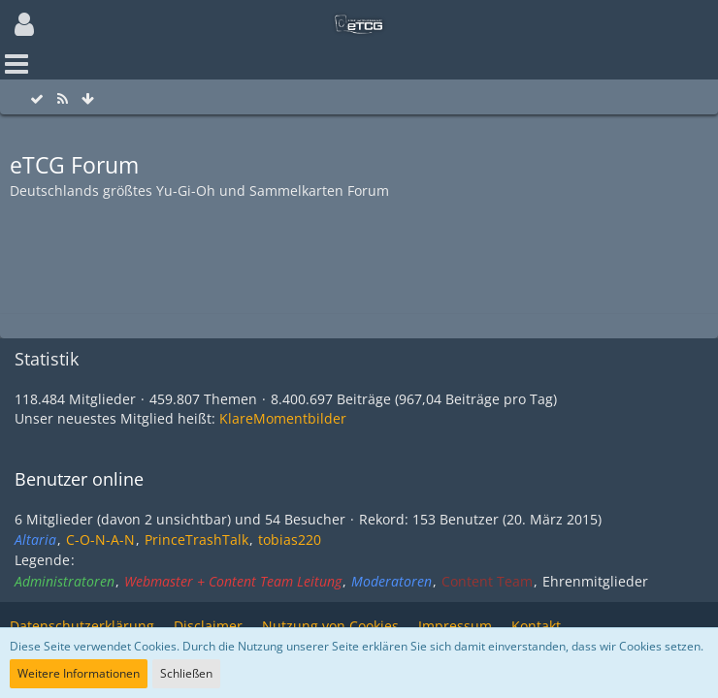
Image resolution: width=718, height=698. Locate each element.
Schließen (186, 673)
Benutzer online (79, 479)
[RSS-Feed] (62, 99)
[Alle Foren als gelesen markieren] (37, 99)
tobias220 (289, 539)
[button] (24, 24)
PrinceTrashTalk (196, 539)
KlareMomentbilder (282, 418)
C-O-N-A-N (100, 539)
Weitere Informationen (78, 673)
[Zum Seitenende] (87, 99)
